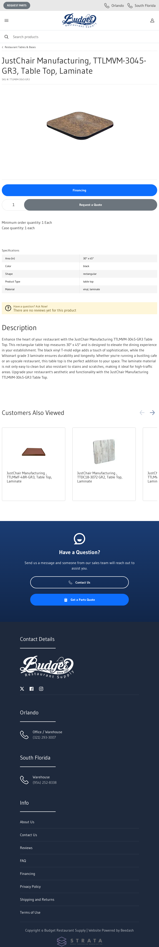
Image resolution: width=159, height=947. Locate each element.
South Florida (141, 5)
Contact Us (79, 582)
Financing (79, 190)
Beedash (127, 930)
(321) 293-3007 (44, 737)
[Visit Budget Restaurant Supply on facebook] (32, 688)
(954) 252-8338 (45, 782)
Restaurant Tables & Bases (20, 47)
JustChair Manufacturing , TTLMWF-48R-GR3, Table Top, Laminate (29, 477)
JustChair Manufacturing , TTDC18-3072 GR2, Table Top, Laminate (99, 477)
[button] (152, 412)
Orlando (114, 5)
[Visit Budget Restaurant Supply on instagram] (41, 688)
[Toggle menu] (6, 20)
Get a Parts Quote (79, 600)
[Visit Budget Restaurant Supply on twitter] (22, 688)
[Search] (79, 36)
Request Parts (17, 5)
